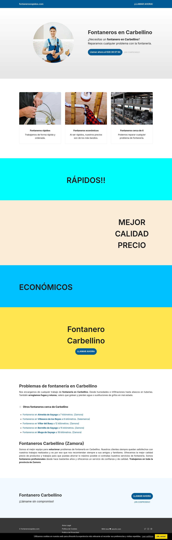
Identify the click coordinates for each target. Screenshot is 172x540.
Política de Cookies (69, 529)
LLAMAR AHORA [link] (86, 351)
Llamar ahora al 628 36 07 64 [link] (105, 52)
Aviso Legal (66, 525)
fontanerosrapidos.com (30, 529)
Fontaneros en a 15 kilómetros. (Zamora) (53, 428)
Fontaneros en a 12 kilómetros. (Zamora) (51, 423)
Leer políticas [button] (147, 536)
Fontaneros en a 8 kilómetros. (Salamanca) (56, 419)
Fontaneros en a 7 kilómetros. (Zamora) (53, 414)
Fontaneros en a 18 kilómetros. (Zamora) (52, 432)
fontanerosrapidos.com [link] (31, 4)
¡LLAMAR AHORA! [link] (143, 4)
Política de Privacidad (70, 532)
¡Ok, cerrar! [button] (161, 536)
